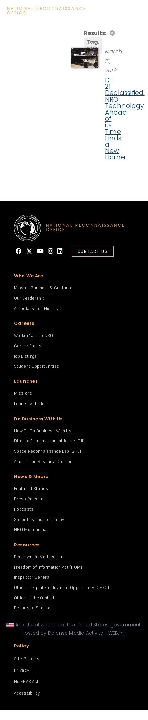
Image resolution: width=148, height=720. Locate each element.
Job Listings (25, 356)
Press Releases (30, 499)
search (119, 11)
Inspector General (32, 577)
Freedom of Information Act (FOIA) (48, 567)
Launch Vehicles (30, 404)
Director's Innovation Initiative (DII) (49, 441)
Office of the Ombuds (35, 598)
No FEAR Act (26, 682)
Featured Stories (31, 488)
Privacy (21, 670)
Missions (23, 393)
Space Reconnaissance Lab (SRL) (47, 451)
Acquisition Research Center (43, 461)
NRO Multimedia (30, 529)
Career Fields (27, 346)
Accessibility (27, 693)
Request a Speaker (33, 608)
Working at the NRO (33, 335)
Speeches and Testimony (39, 519)
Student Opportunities (36, 366)
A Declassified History (36, 308)
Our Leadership (29, 298)
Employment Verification (38, 557)
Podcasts (23, 509)
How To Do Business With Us (42, 431)
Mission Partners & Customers (45, 288)
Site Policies (26, 659)
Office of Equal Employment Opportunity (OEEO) (61, 587)
